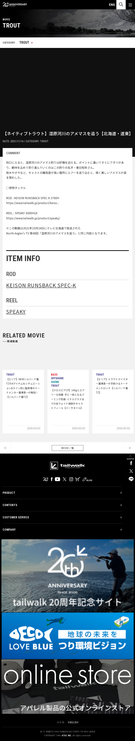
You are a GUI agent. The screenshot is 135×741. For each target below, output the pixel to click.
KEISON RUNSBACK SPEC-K (41, 285)
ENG (112, 5)
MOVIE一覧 (67, 448)
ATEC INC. (67, 735)
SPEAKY (16, 311)
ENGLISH (73, 722)
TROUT (44, 141)
